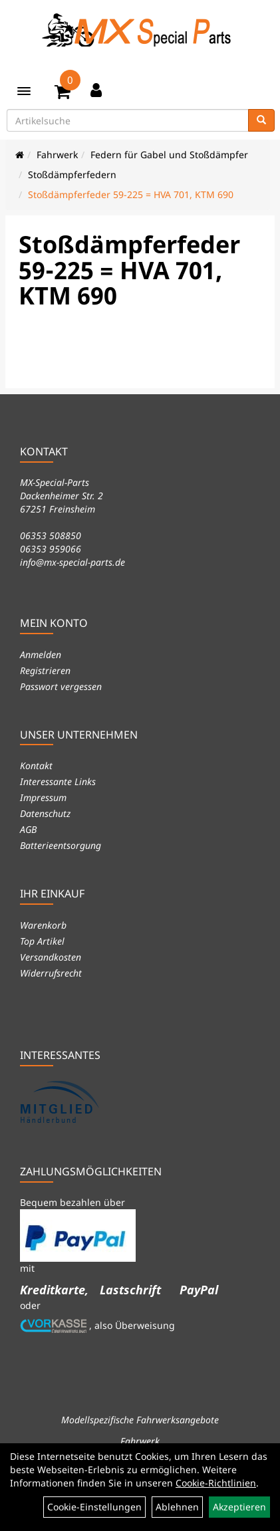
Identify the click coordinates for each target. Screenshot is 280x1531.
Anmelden (40, 654)
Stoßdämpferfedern (72, 174)
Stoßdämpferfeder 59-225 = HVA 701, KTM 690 (130, 194)
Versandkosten (50, 957)
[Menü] (24, 91)
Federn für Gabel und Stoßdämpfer (169, 154)
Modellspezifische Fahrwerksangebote (140, 1419)
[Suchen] (261, 120)
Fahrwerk (57, 154)
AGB (28, 829)
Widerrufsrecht (51, 973)
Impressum (43, 797)
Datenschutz (45, 813)
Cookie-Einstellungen (94, 1506)
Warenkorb (43, 925)
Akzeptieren (239, 1506)
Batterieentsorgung (60, 845)
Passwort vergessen (61, 686)
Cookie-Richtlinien (216, 1482)
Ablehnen (177, 1506)
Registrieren (45, 670)
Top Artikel (42, 941)
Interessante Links (58, 781)
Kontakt (36, 765)
